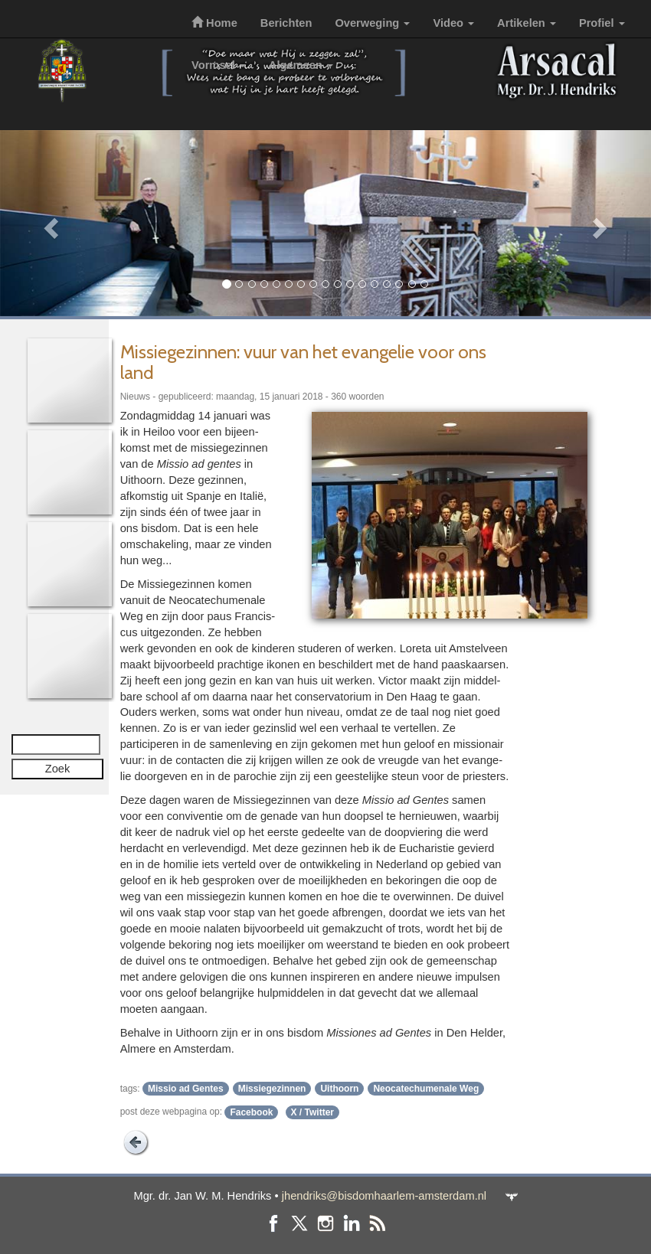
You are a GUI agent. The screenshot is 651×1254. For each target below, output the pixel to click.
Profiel (602, 23)
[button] (49, 223)
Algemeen (301, 65)
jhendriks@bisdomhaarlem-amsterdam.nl (384, 1196)
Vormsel (218, 65)
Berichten (286, 23)
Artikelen (526, 23)
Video (453, 23)
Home (214, 23)
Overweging (372, 23)
